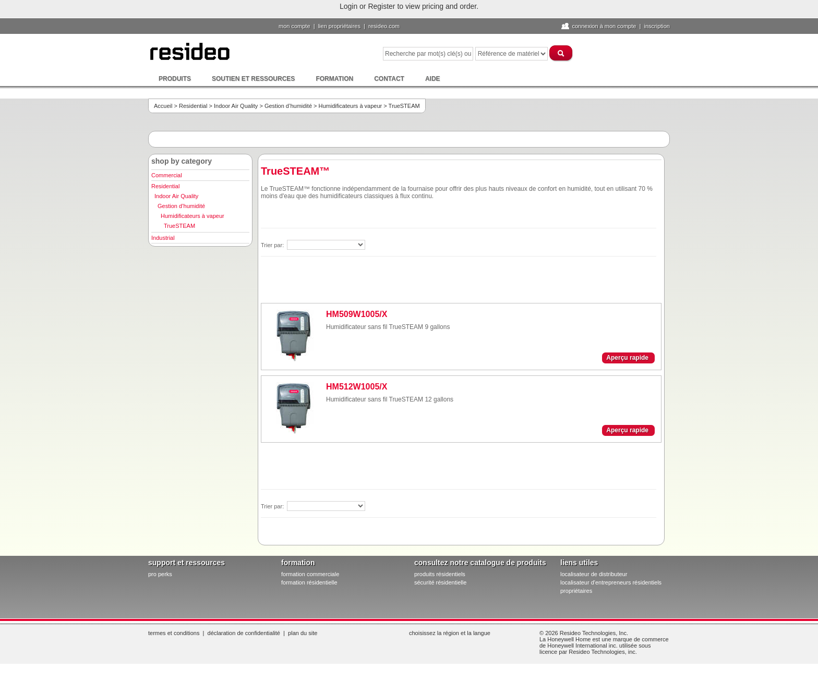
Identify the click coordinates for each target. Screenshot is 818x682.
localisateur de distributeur (593, 574)
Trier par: (273, 245)
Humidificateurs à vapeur (350, 106)
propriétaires (576, 591)
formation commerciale (310, 574)
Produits (175, 78)
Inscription (657, 26)
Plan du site (302, 633)
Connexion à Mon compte (604, 26)
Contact (389, 78)
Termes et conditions (173, 633)
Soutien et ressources (253, 78)
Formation (334, 78)
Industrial (163, 238)
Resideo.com (384, 26)
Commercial (166, 175)
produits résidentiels (439, 574)
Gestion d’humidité (288, 106)
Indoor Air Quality (236, 106)
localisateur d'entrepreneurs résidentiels (610, 582)
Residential (193, 106)
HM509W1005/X (356, 314)
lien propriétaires (339, 26)
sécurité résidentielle (440, 582)
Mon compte (294, 26)
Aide (432, 78)
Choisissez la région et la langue (449, 633)
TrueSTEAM (179, 226)
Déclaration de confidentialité (244, 633)
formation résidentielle (309, 582)
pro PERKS (160, 574)
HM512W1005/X (356, 386)
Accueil (163, 106)
